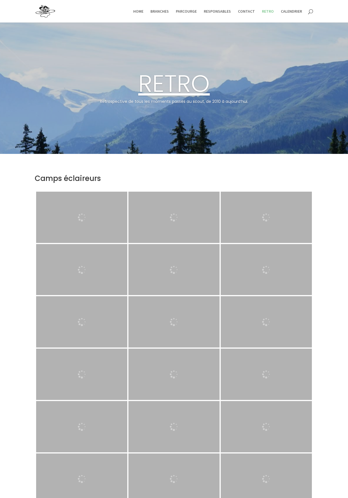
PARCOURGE (186, 11)
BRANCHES (159, 11)
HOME (138, 11)
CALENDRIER (291, 11)
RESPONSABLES (217, 11)
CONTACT (246, 11)
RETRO (268, 11)
